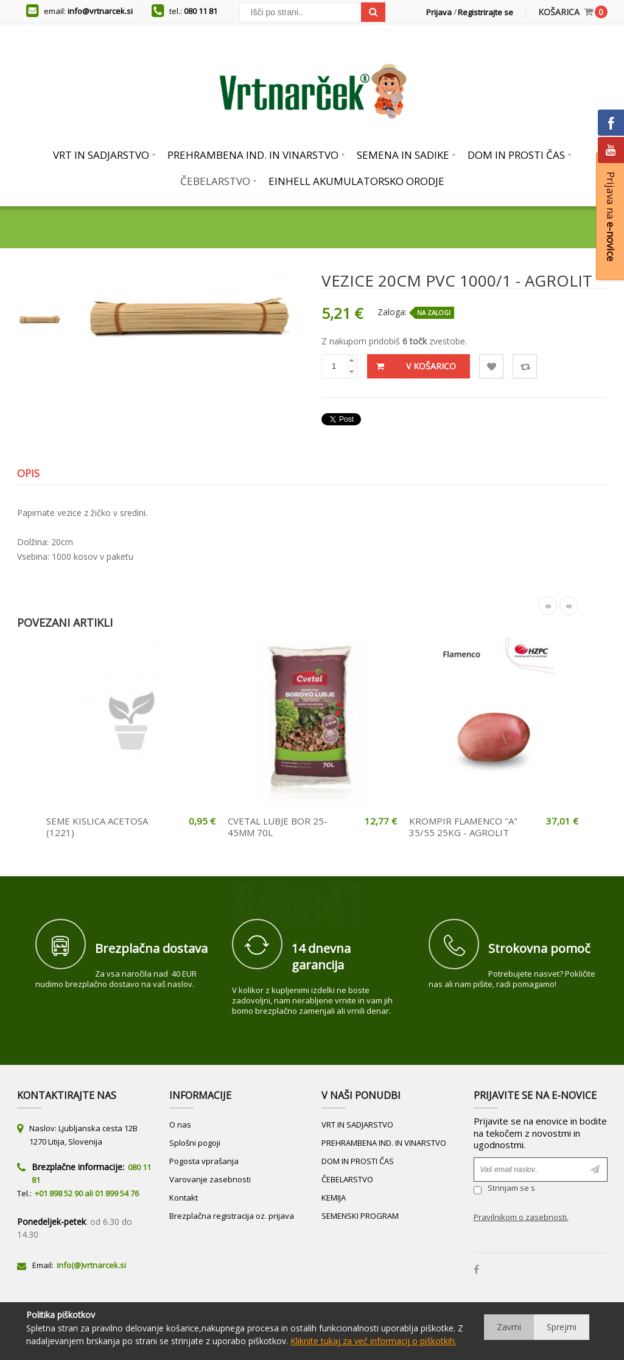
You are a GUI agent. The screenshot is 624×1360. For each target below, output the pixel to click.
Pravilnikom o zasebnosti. (521, 1217)
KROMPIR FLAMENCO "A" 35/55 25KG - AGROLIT (463, 827)
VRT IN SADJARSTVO (357, 1124)
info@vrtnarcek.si (100, 10)
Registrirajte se (485, 12)
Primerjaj (525, 366)
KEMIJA (333, 1197)
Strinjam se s (504, 1189)
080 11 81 (200, 10)
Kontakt (183, 1197)
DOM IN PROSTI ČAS (357, 1161)
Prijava (439, 12)
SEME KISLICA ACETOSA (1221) (97, 827)
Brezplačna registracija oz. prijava (231, 1215)
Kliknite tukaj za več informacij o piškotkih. (373, 1341)
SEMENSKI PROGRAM (360, 1215)
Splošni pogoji (194, 1142)
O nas (180, 1124)
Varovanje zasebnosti (210, 1179)
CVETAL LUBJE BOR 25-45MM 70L (278, 827)
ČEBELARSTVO (347, 1179)
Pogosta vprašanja (204, 1161)
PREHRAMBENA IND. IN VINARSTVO (383, 1142)
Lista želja (491, 366)
